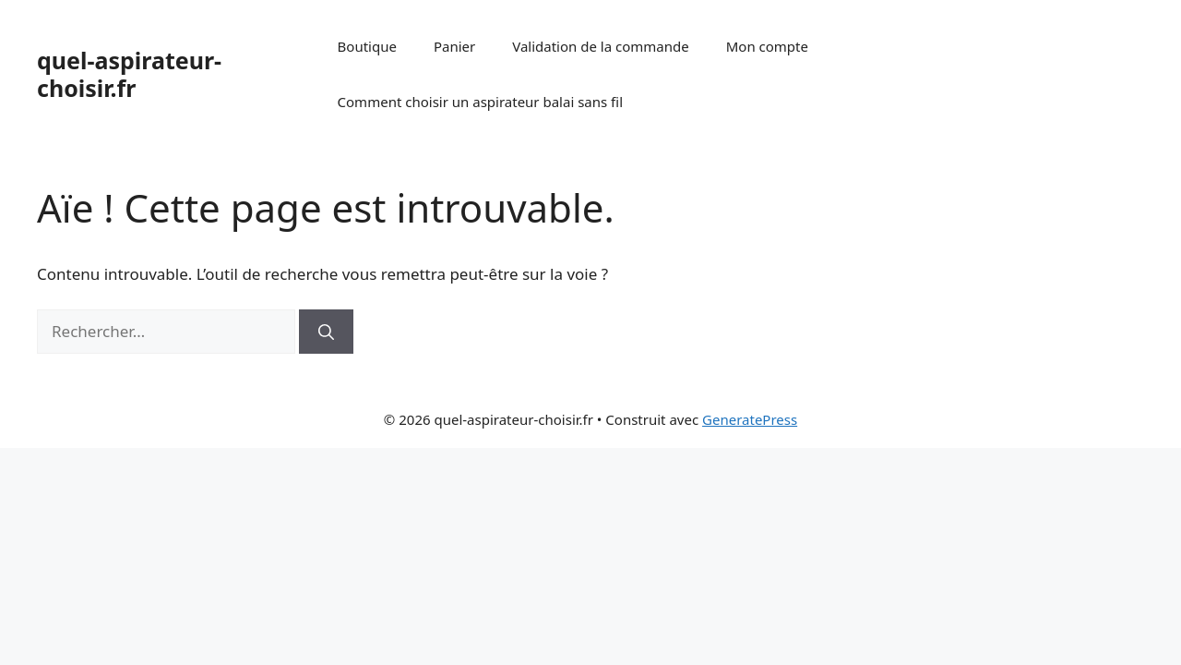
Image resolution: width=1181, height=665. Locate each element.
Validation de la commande (600, 46)
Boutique (367, 46)
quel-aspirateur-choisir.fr (129, 73)
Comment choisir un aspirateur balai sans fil (480, 101)
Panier (454, 46)
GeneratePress (749, 419)
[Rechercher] (326, 331)
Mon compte (767, 46)
